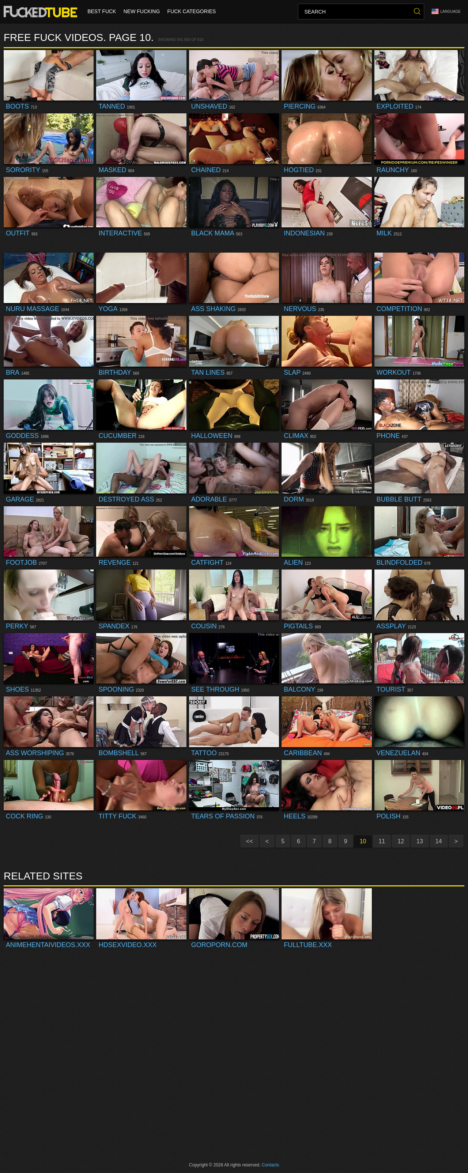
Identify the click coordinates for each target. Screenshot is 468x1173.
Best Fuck (101, 11)
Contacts (270, 1165)
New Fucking (141, 11)
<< (249, 841)
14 (438, 841)
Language (446, 11)
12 (400, 841)
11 (381, 841)
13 (419, 841)
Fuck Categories (191, 11)
